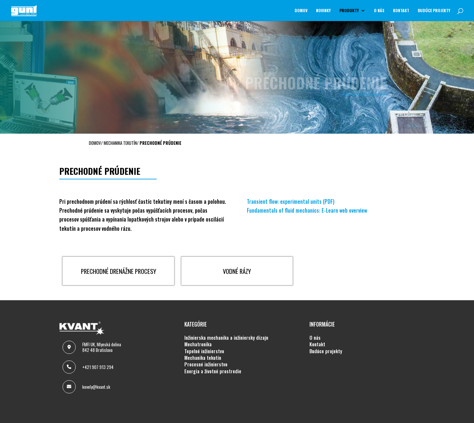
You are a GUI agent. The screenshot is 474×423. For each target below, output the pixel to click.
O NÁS (379, 10)
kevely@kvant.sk (96, 386)
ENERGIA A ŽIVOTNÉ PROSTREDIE (212, 371)
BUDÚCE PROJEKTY (434, 10)
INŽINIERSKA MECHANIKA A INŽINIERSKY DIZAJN (226, 338)
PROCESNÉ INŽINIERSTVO (205, 364)
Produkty (349, 10)
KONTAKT (401, 10)
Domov (301, 10)
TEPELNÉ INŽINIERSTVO (204, 351)
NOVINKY (323, 10)
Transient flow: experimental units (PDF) (290, 201)
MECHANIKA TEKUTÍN (202, 358)
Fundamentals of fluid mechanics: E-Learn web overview (307, 210)
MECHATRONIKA (198, 344)
